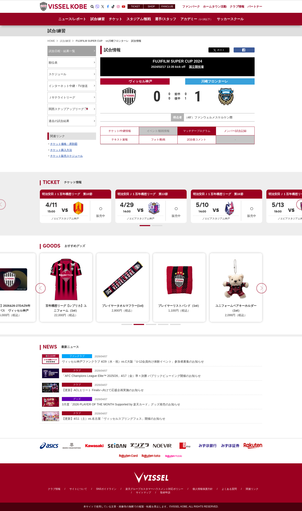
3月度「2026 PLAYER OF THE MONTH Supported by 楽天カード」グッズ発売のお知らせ (161, 401)
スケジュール (57, 74)
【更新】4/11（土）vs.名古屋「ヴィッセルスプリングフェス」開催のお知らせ (161, 415)
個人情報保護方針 (203, 488)
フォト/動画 (158, 139)
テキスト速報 (119, 139)
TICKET (135, 6)
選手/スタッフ (165, 19)
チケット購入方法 (61, 150)
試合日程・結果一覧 (62, 51)
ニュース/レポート (72, 19)
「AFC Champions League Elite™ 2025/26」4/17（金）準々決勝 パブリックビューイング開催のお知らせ (161, 372)
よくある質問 (229, 488)
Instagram (118, 6)
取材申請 (165, 492)
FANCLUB (167, 6)
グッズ (77, 398)
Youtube (123, 6)
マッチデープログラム (196, 130)
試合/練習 (56, 31)
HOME (51, 40)
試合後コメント (196, 139)
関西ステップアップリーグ (69, 109)
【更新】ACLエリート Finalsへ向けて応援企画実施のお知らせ (161, 387)
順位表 (53, 62)
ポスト (219, 49)
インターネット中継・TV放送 (68, 86)
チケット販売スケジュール (66, 155)
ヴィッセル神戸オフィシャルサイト (63, 6)
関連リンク (252, 488)
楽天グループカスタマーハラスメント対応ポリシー (154, 488)
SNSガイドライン (106, 488)
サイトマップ (143, 492)
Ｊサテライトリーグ (62, 97)
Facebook (107, 6)
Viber (97, 6)
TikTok (113, 6)
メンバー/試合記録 (235, 130)
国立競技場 (196, 66)
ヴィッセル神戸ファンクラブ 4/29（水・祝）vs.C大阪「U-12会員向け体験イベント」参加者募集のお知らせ (161, 358)
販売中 (100, 210)
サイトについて (78, 488)
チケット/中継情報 (119, 130)
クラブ (77, 370)
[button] (145, 225)
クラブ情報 (54, 488)
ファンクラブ (77, 356)
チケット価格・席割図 (63, 143)
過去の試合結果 (59, 121)
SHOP (151, 6)
